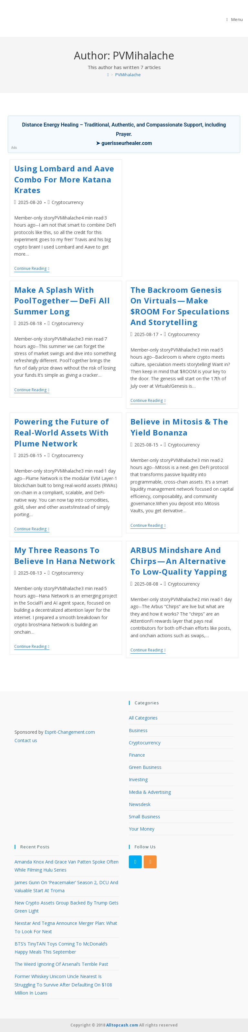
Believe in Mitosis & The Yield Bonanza (179, 427)
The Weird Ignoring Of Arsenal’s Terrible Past (61, 964)
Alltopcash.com (122, 1025)
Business (138, 730)
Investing (138, 779)
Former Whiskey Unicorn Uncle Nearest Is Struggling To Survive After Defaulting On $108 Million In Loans (63, 984)
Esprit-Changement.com (70, 732)
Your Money (141, 829)
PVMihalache (128, 74)
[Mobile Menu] (234, 19)
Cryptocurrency (67, 202)
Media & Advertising (150, 792)
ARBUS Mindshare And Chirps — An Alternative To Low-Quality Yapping (178, 561)
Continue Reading (31, 269)
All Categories (143, 718)
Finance (137, 755)
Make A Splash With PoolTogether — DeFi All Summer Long (62, 300)
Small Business (144, 816)
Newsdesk (139, 804)
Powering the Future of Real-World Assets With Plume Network (61, 432)
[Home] (108, 74)
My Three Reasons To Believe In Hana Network (64, 555)
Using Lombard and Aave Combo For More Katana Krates (64, 179)
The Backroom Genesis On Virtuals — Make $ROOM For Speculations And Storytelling (180, 306)
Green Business (145, 767)
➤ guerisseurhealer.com (124, 143)
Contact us (26, 740)
